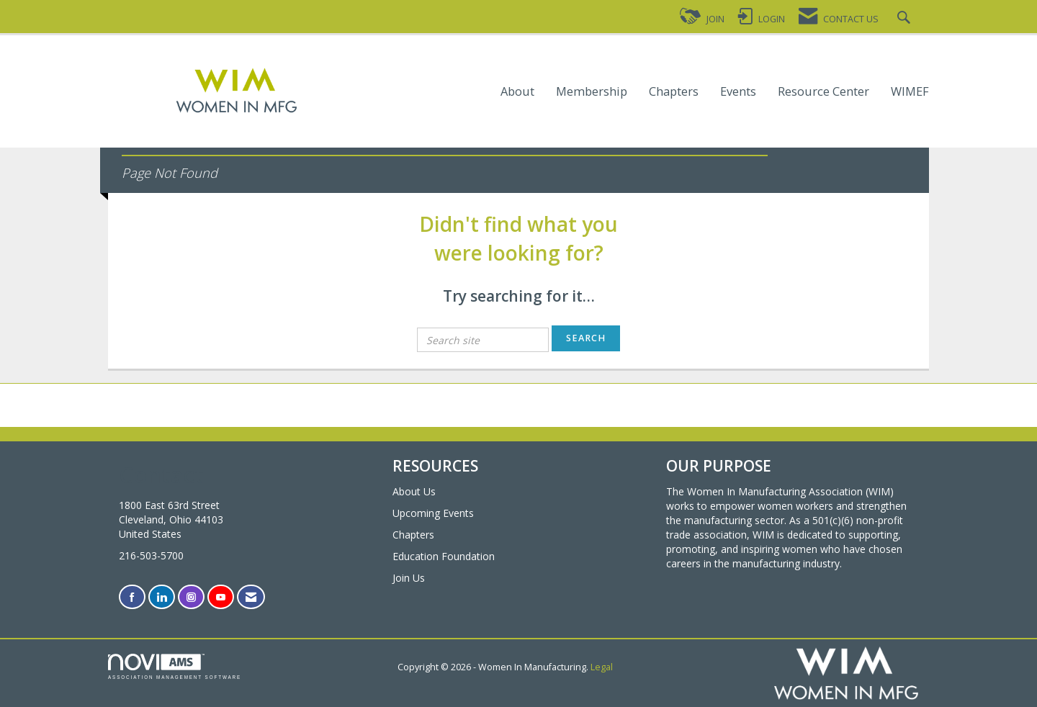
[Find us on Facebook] (132, 597)
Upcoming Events (433, 513)
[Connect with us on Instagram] (191, 597)
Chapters (674, 91)
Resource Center (823, 91)
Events (738, 91)
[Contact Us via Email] (251, 597)
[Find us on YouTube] (220, 597)
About (517, 91)
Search (586, 338)
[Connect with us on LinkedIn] (161, 597)
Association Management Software (174, 666)
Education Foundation (443, 556)
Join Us (408, 578)
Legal (602, 667)
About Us (414, 491)
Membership (591, 91)
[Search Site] (905, 19)
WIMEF (910, 91)
